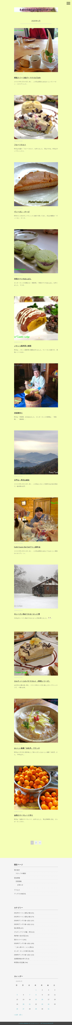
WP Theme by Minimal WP (47, 1023)
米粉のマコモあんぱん (22, 279)
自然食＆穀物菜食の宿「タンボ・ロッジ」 (30, 1023)
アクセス (17, 890)
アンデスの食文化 (20, 894)
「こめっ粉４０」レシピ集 (23, 947)
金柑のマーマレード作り (23, 815)
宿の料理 (17, 928)
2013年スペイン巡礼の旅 (22, 917)
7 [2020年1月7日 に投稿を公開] (29, 995)
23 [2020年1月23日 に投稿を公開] (42, 1004)
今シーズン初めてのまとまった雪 (27, 614)
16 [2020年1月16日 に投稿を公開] (42, 999)
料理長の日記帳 (19, 962)
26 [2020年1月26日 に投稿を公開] (17, 1009)
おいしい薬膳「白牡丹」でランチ (27, 748)
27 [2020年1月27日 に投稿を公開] (23, 1009)
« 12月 (16, 1015)
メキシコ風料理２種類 (22, 346)
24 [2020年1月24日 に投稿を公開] (48, 1004)
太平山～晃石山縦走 (22, 480)
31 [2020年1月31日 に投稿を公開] (48, 1009)
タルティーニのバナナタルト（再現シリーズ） (32, 681)
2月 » (20, 1015)
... (26, 84)
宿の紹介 (17, 870)
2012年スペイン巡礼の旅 (22, 913)
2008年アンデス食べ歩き (22, 955)
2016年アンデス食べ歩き (22, 920)
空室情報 (19, 881)
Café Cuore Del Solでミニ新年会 (27, 547)
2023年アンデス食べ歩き (22, 924)
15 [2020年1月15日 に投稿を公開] (36, 999)
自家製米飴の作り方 (20, 959)
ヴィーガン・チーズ (22, 212)
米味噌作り (18, 413)
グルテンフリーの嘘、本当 (23, 932)
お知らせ (20, 885)
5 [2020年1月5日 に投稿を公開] (17, 995)
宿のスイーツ (18, 939)
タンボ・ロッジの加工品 (22, 951)
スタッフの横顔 (21, 873)
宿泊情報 (17, 878)
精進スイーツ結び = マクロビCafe (27, 78)
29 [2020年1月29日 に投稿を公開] (36, 1009)
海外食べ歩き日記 (20, 936)
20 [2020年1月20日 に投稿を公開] (23, 1004)
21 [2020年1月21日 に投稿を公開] (29, 1004)
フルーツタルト (20, 145)
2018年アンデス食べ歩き (22, 943)
